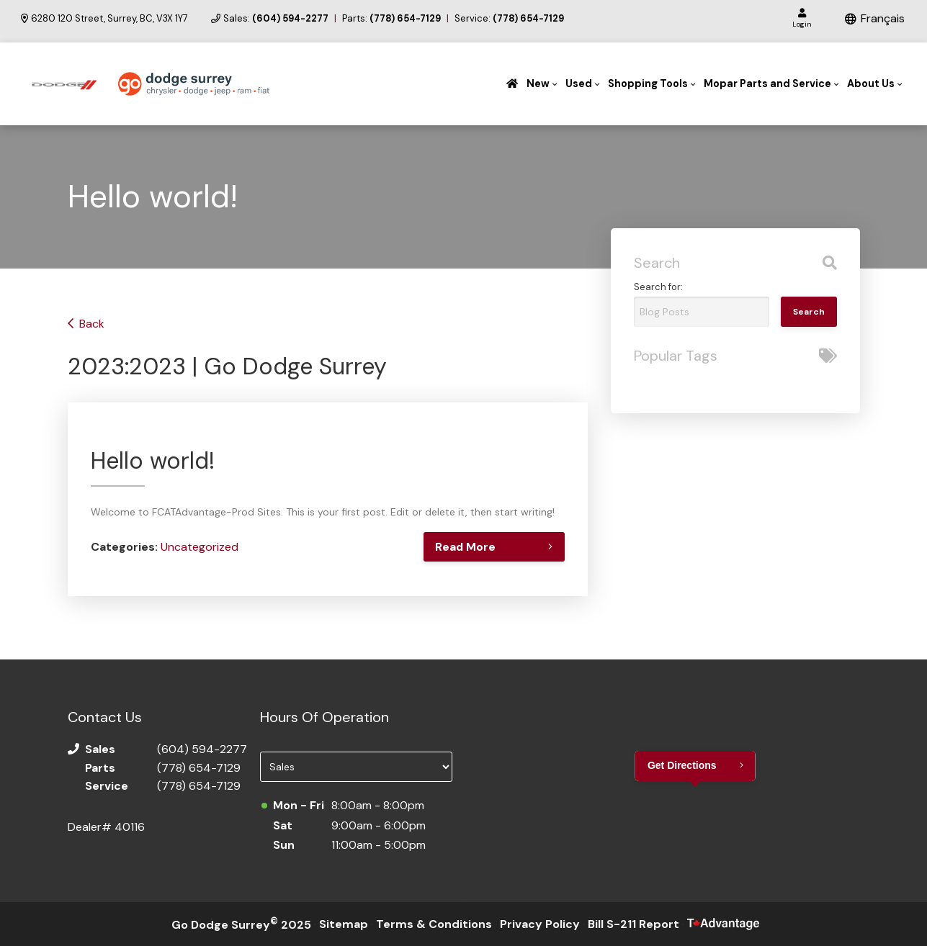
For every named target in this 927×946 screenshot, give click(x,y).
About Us (871, 83)
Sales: (275, 18)
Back (91, 323)
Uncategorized (199, 546)
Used (578, 83)
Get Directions (682, 765)
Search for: (658, 287)
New (538, 83)
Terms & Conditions (434, 924)
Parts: (391, 18)
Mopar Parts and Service (767, 83)
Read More (463, 546)
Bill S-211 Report (633, 924)
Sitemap (343, 924)
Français (883, 18)
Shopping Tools (648, 83)
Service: (509, 18)
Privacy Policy (540, 924)
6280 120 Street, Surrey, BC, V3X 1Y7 (104, 18)
